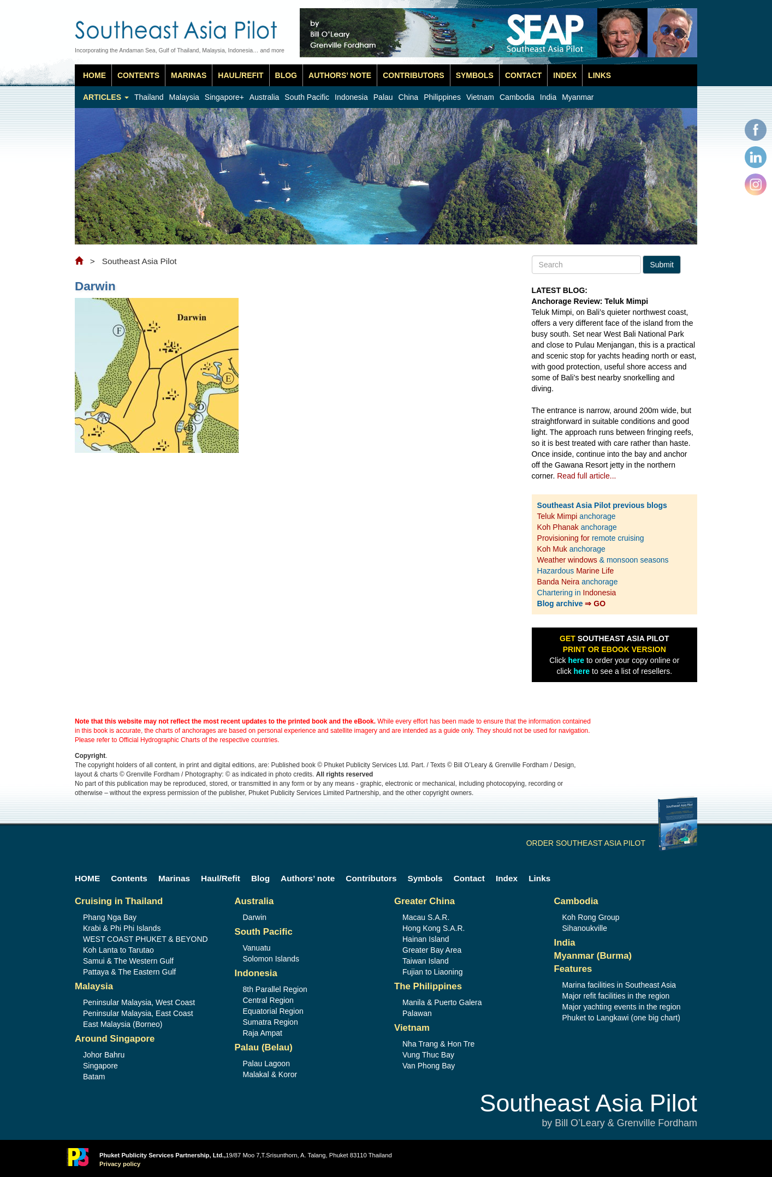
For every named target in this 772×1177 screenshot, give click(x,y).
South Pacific (306, 97)
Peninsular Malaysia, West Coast (139, 1002)
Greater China (424, 901)
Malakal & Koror (270, 1074)
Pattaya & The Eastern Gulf (129, 971)
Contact (523, 75)
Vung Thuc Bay (428, 1054)
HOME (94, 75)
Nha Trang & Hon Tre (438, 1043)
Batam (94, 1076)
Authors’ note (339, 75)
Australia (264, 97)
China (409, 97)
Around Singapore (115, 1038)
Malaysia (184, 97)
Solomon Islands (271, 958)
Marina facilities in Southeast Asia (619, 985)
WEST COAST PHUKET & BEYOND (145, 939)
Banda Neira (558, 581)
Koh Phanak (558, 527)
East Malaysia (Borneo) (123, 1024)
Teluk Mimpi (557, 516)
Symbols (475, 75)
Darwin (255, 917)
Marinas (188, 75)
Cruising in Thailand (119, 901)
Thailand (149, 97)
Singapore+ (224, 97)
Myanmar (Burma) (593, 956)
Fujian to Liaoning (432, 971)
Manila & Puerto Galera (442, 1002)
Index (565, 75)
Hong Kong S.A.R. (433, 928)
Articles (106, 97)
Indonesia (351, 97)
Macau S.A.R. (425, 917)
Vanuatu (257, 947)
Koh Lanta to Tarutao (118, 950)
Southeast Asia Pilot (588, 1111)
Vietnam (480, 97)
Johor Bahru (103, 1054)
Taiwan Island (425, 961)
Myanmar (577, 97)
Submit (662, 264)
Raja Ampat (262, 1033)
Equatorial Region (273, 1011)
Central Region (268, 1000)
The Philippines (428, 986)
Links (599, 75)
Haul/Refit (240, 75)
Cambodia (517, 97)
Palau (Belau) (264, 1047)
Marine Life (595, 570)
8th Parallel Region (275, 989)
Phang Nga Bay (109, 917)
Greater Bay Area (431, 950)
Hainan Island (425, 939)
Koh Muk (552, 549)
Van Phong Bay (428, 1065)
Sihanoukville (585, 928)
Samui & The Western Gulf (128, 961)
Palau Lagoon (266, 1063)
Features (573, 969)
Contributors (413, 75)
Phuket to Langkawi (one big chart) (621, 1017)
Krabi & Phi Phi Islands (122, 928)
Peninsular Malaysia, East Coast (138, 1013)
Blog (286, 75)
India (548, 97)
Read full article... (586, 475)
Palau (383, 97)
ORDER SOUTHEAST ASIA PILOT (611, 843)
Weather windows (568, 559)
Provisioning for (564, 538)
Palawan (417, 1013)
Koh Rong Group (591, 917)
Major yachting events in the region (621, 1006)
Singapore (100, 1065)
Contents (138, 75)
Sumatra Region (270, 1022)
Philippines (442, 97)
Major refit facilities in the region (616, 995)
